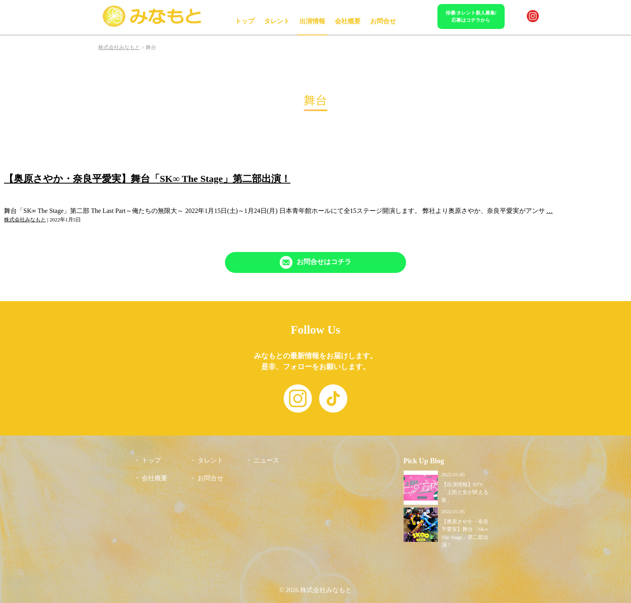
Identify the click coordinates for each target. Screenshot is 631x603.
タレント (277, 21)
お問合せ (383, 21)
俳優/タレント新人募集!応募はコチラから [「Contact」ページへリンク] (471, 16)
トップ (244, 21)
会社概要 (348, 21)
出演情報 (312, 21)
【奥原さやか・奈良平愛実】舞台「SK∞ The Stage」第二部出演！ (147, 178)
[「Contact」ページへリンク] (315, 262)
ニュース (266, 460)
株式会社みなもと (25, 220)
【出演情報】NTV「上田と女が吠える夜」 (465, 492)
